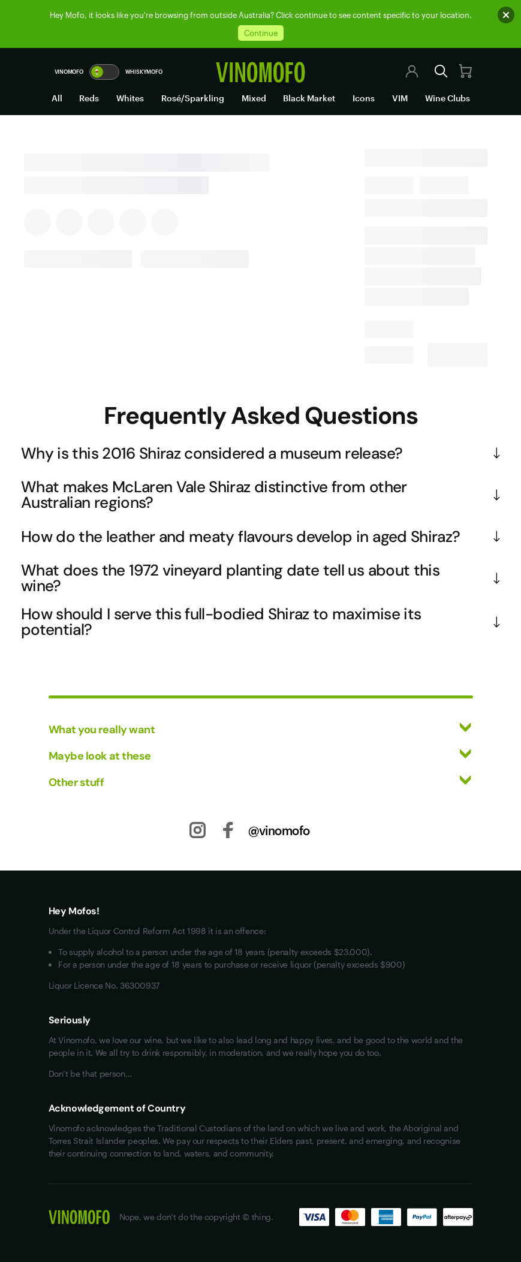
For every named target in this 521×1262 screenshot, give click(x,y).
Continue (261, 33)
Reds (89, 98)
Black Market (309, 98)
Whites (130, 98)
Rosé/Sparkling (192, 98)
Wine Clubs (447, 98)
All (57, 98)
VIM (400, 98)
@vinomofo (279, 830)
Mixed (254, 98)
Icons (364, 98)
